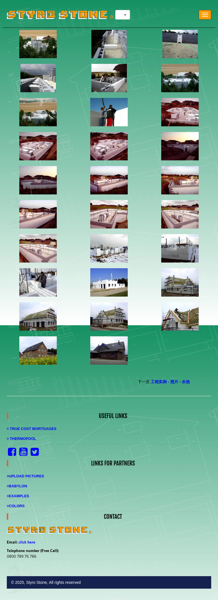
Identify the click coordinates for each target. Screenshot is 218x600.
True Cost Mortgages (31, 429)
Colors (16, 506)
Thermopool (21, 439)
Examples (18, 496)
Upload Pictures (25, 476)
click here (26, 542)
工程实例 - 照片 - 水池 (170, 381)
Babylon (17, 486)
